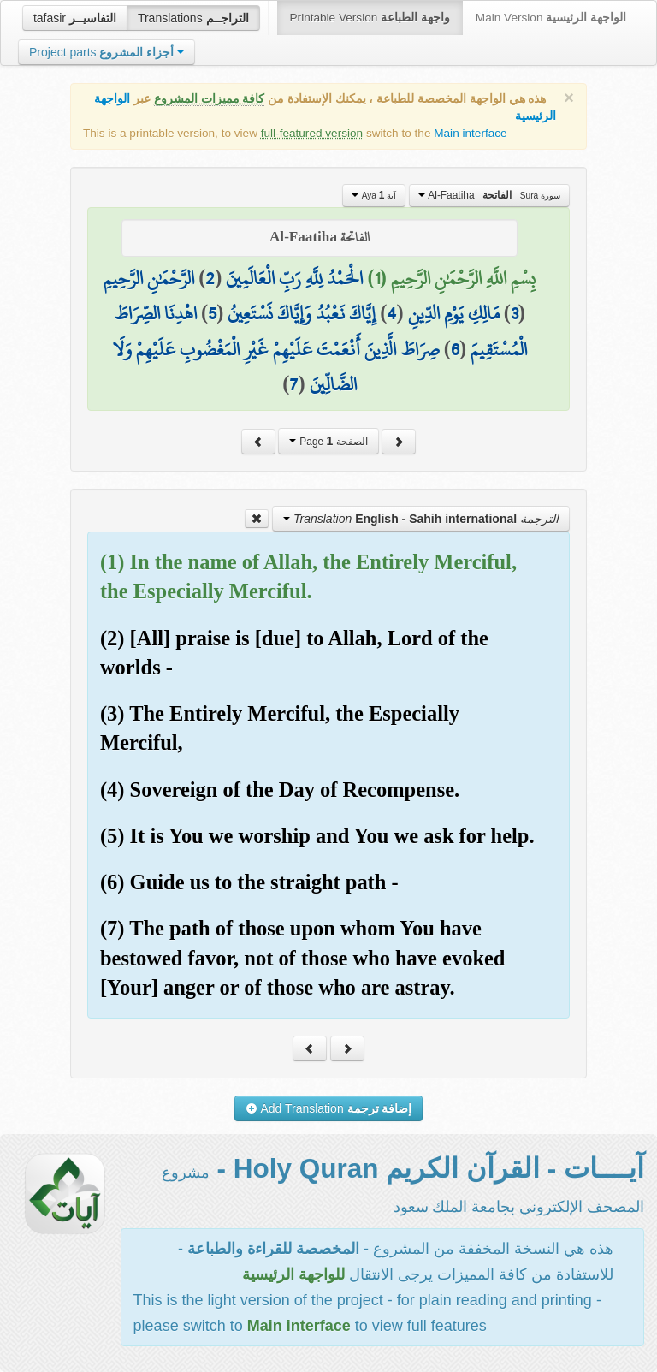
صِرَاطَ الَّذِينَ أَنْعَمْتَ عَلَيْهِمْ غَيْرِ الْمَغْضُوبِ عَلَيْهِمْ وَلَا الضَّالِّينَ (276, 367)
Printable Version (370, 17)
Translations (193, 18)
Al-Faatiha (489, 195)
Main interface (470, 133)
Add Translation (329, 1108)
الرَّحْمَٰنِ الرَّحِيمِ (149, 278)
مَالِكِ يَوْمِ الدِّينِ (454, 313)
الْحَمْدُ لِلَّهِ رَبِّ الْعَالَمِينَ (294, 278)
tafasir (74, 18)
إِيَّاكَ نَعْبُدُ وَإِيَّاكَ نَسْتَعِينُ (302, 313)
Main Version (551, 17)
